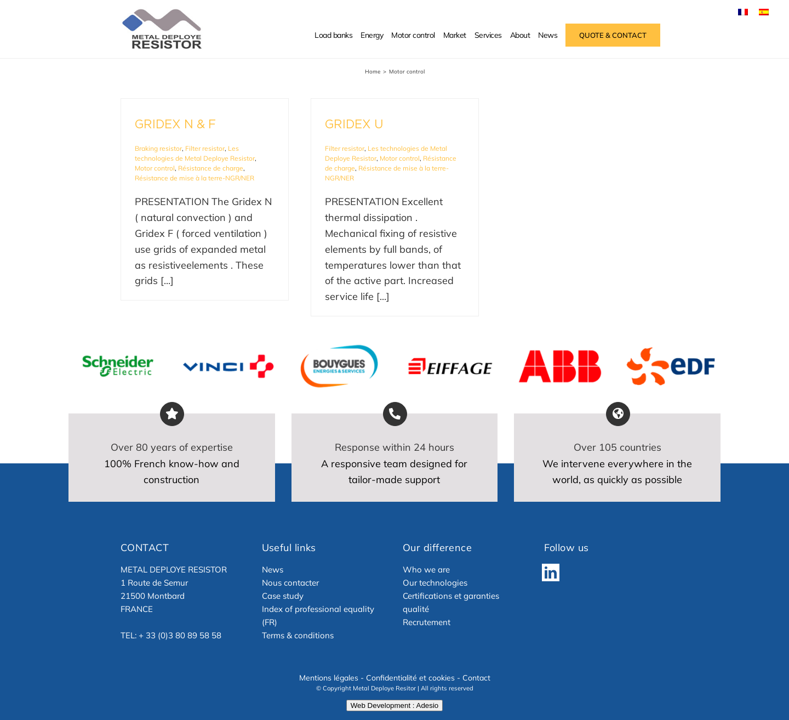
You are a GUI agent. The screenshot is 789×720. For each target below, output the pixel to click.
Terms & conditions (298, 635)
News (272, 569)
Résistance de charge (210, 168)
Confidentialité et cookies (410, 678)
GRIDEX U (354, 124)
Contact (476, 678)
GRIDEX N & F (175, 124)
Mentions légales (328, 678)
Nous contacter (290, 582)
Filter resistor (205, 148)
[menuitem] (743, 11)
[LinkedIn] (550, 572)
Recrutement (426, 622)
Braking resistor (158, 148)
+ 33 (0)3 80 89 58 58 (180, 635)
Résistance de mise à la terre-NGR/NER (194, 178)
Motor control (155, 168)
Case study (283, 596)
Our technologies (435, 582)
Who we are (426, 569)
